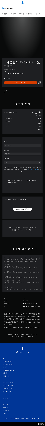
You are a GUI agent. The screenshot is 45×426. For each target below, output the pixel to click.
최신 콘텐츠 (5, 14)
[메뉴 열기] (2, 2)
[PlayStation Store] (8, 8)
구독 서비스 (29, 14)
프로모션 (21, 14)
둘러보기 (37, 14)
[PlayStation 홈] (22, 2)
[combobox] (22, 145)
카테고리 (13, 14)
